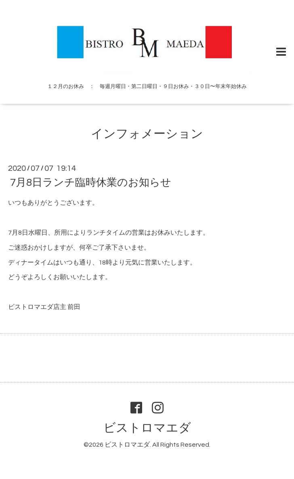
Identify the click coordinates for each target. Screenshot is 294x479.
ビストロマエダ (147, 428)
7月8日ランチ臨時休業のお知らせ (90, 182)
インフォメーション (147, 134)
